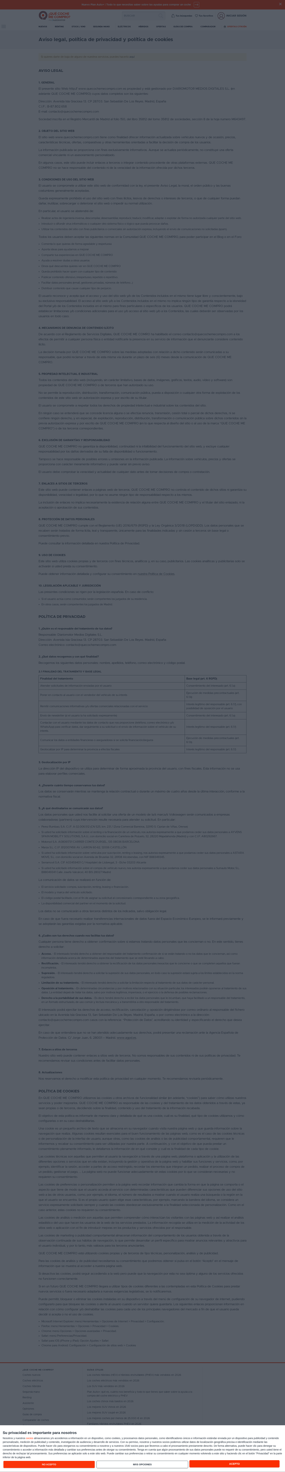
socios (29, 1438)
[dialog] (142, 1448)
